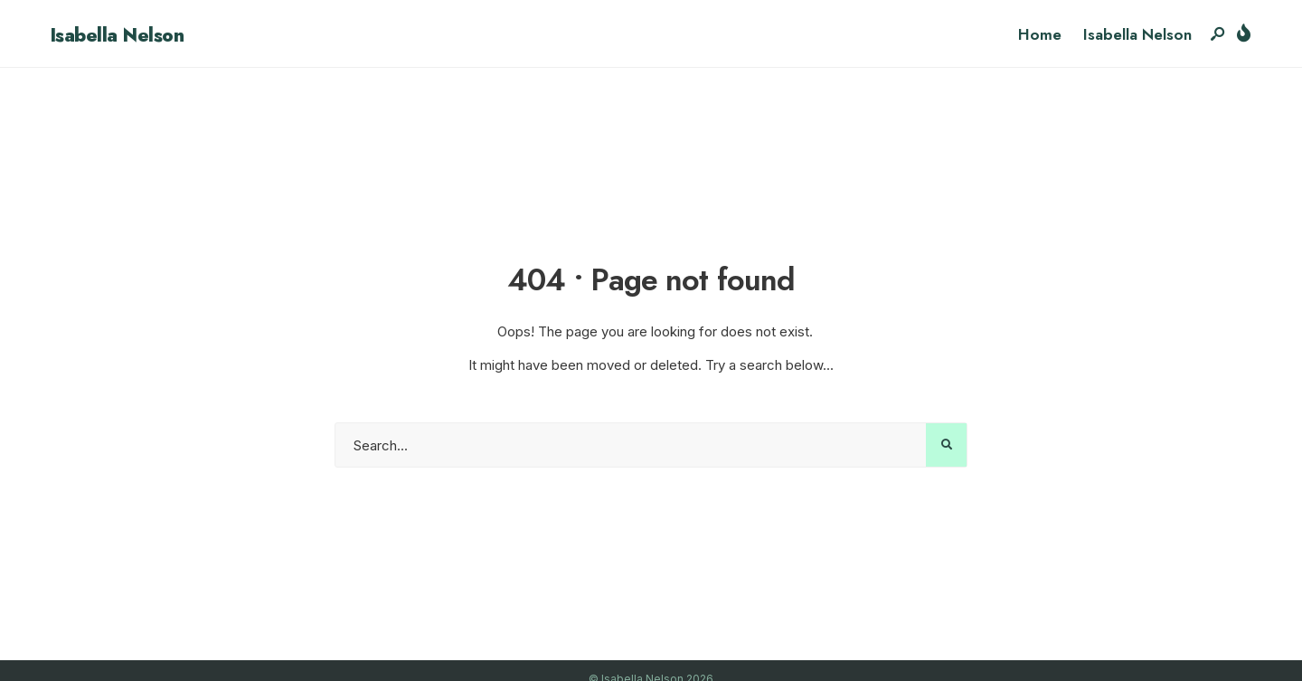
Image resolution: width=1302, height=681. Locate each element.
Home (1039, 34)
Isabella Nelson (117, 35)
